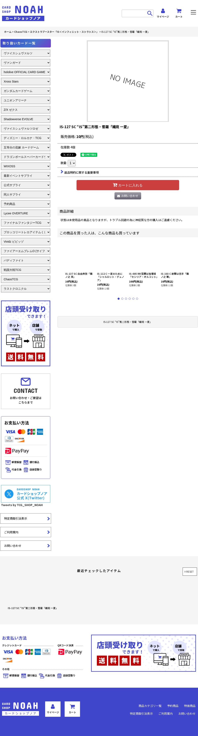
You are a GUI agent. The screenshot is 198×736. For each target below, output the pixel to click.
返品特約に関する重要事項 (80, 172)
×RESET (189, 571)
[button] (193, 12)
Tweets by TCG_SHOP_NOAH (22, 505)
